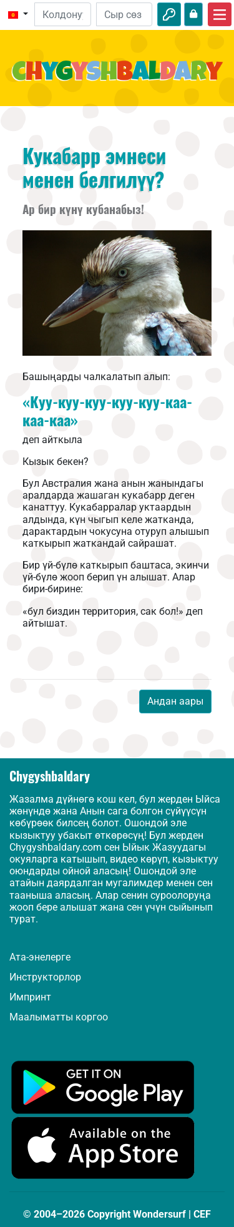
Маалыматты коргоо (58, 1017)
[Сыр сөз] (124, 14)
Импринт (30, 997)
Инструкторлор (45, 977)
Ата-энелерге (40, 957)
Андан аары (175, 701)
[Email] (62, 14)
